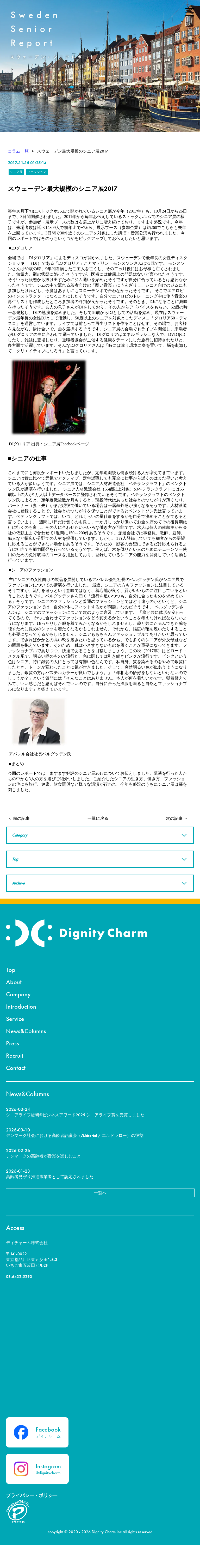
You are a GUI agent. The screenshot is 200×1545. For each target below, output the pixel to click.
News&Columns (26, 1031)
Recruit (14, 1055)
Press (12, 1043)
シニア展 (16, 172)
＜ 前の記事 (19, 818)
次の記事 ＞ (177, 818)
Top (10, 970)
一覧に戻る (98, 818)
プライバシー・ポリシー (32, 1495)
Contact (16, 1068)
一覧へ (100, 1193)
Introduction (21, 1006)
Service (15, 1019)
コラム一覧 (18, 151)
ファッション (36, 172)
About (14, 982)
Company (18, 994)
